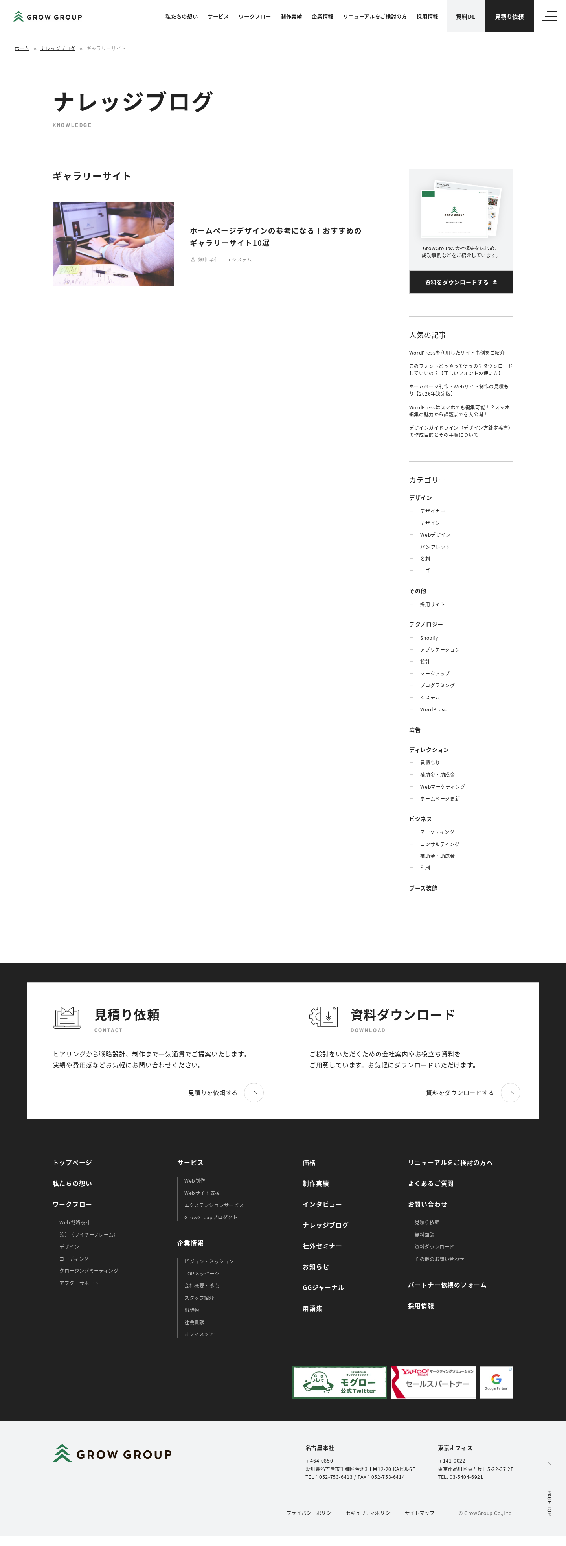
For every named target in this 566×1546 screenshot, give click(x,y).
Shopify (429, 637)
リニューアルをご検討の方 (375, 16)
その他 (417, 590)
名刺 (425, 558)
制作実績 (291, 16)
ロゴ (425, 570)
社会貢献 (194, 1322)
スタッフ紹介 (199, 1297)
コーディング (74, 1259)
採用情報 (427, 16)
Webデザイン (435, 534)
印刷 (425, 867)
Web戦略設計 (74, 1222)
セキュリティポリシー (370, 1513)
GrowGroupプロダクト (211, 1217)
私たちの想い (181, 16)
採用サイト (432, 604)
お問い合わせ (428, 1204)
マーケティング (437, 831)
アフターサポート (79, 1282)
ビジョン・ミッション (209, 1261)
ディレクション (429, 749)
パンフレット (435, 546)
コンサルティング (439, 844)
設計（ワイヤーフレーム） (88, 1234)
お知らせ (316, 1266)
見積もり (430, 762)
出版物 (191, 1310)
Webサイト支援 (202, 1192)
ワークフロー (255, 16)
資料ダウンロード (434, 1246)
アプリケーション (440, 649)
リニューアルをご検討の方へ (450, 1162)
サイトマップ (420, 1513)
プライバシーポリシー (311, 1513)
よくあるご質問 (431, 1183)
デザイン (420, 497)
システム (430, 697)
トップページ (72, 1162)
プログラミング (437, 685)
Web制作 (194, 1180)
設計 (425, 661)
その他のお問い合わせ (439, 1259)
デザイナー (432, 511)
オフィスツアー (201, 1334)
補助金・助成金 (437, 774)
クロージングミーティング (88, 1270)
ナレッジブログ (57, 48)
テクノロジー (426, 624)
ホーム (22, 48)
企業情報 (322, 16)
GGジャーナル (324, 1287)
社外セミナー (322, 1245)
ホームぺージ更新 (440, 798)
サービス (218, 16)
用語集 (312, 1308)
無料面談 (424, 1234)
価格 (309, 1162)
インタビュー (322, 1204)
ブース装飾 (423, 888)
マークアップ (435, 673)
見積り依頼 (509, 16)
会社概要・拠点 (201, 1285)
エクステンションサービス (214, 1205)
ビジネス (420, 819)
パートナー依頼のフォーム (447, 1284)
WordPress (433, 709)
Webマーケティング (442, 786)
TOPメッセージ (201, 1273)
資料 (465, 16)
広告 (415, 729)
